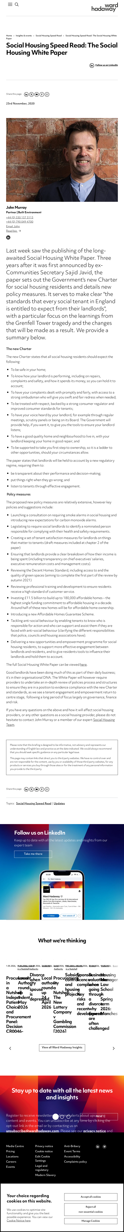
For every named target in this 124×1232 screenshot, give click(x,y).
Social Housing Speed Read (49, 36)
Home (9, 36)
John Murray (16, 207)
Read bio (13, 231)
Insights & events (24, 36)
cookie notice (17, 1136)
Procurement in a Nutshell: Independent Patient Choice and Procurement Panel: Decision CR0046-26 (30, 985)
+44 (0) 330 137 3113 (19, 218)
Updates (59, 803)
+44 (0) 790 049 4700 (19, 222)
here (83, 665)
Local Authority (86, 966)
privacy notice (94, 1131)
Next (114, 1048)
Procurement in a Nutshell (29, 966)
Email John (13, 226)
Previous (10, 1048)
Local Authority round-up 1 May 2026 (91, 978)
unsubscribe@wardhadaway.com (32, 1131)
